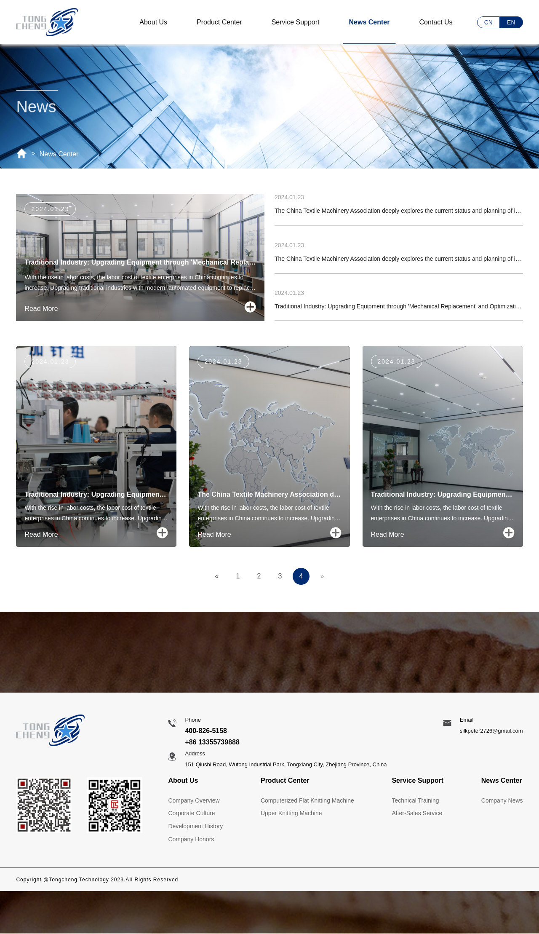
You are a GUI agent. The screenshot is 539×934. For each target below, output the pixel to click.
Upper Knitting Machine (291, 813)
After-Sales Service (417, 813)
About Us (153, 22)
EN (511, 22)
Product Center (219, 22)
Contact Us (435, 22)
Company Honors (191, 839)
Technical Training (415, 800)
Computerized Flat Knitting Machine (307, 800)
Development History (195, 826)
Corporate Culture (191, 813)
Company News (502, 800)
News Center (369, 22)
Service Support (296, 22)
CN (488, 22)
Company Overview (193, 800)
